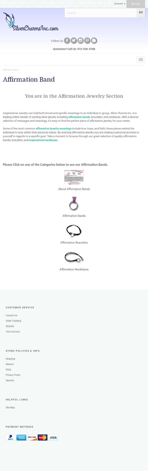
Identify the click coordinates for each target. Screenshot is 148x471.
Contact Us (11, 315)
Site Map (10, 407)
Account (119, 3)
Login (136, 4)
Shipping (10, 358)
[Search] (99, 12)
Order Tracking (13, 321)
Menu (9, 59)
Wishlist (10, 326)
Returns (10, 364)
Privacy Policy (13, 375)
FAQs (8, 369)
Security (10, 380)
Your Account (13, 331)
